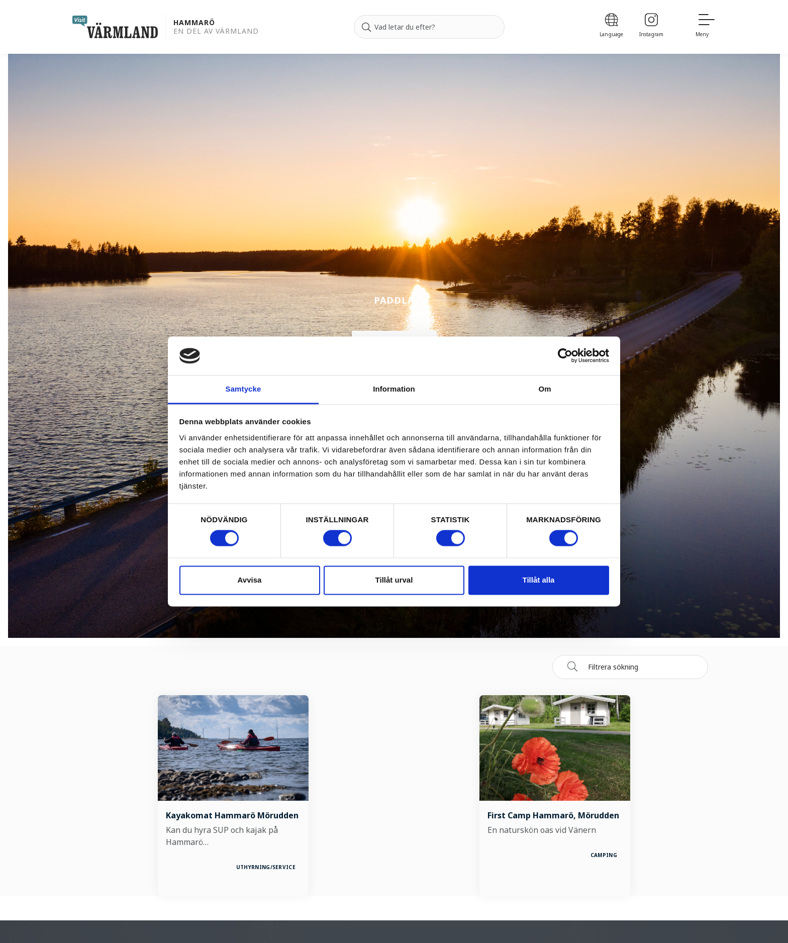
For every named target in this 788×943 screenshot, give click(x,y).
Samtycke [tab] (243, 389)
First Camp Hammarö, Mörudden (553, 815)
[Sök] (366, 27)
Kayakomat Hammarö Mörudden (232, 815)
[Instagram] (651, 27)
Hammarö (194, 23)
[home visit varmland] (115, 27)
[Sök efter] (429, 27)
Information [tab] (394, 389)
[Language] (611, 27)
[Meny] (706, 27)
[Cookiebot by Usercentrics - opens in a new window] (565, 355)
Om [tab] (544, 389)
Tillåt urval (394, 580)
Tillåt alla (539, 580)
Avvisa (250, 580)
